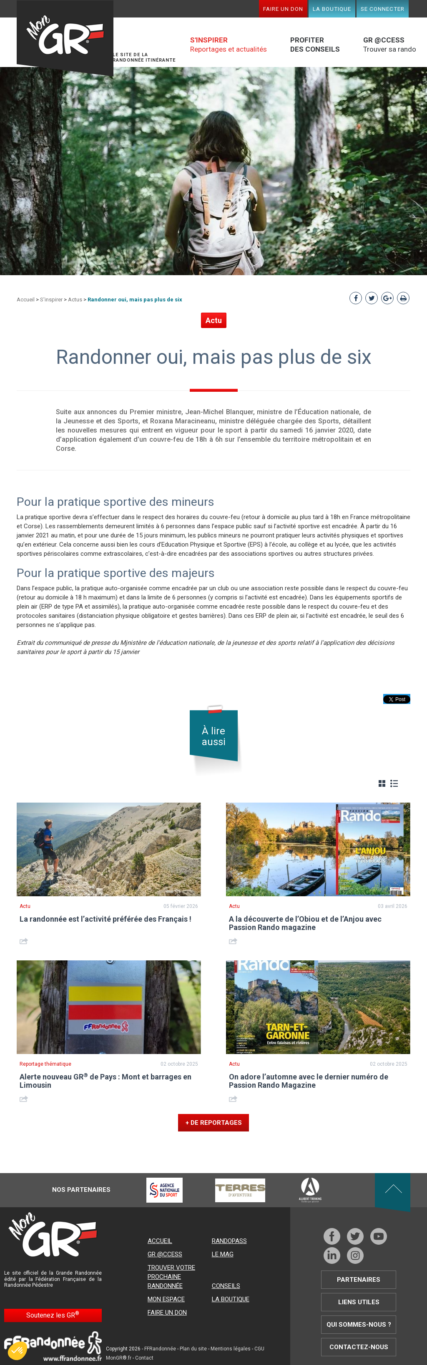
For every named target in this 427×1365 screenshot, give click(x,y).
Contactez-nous (358, 1347)
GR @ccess (165, 1254)
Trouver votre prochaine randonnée (171, 1277)
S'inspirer (51, 299)
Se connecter (382, 8)
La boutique (332, 8)
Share (25, 941)
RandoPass (229, 1241)
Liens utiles (358, 1302)
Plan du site (193, 1349)
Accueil (26, 299)
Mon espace (166, 1299)
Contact (144, 1358)
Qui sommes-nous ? (359, 1324)
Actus (75, 299)
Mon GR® (65, 38)
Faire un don (283, 8)
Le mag (223, 1254)
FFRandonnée (160, 1349)
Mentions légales (231, 1349)
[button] (18, 1351)
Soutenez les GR (52, 1314)
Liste (394, 783)
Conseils (226, 1286)
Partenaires (358, 1279)
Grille (382, 783)
